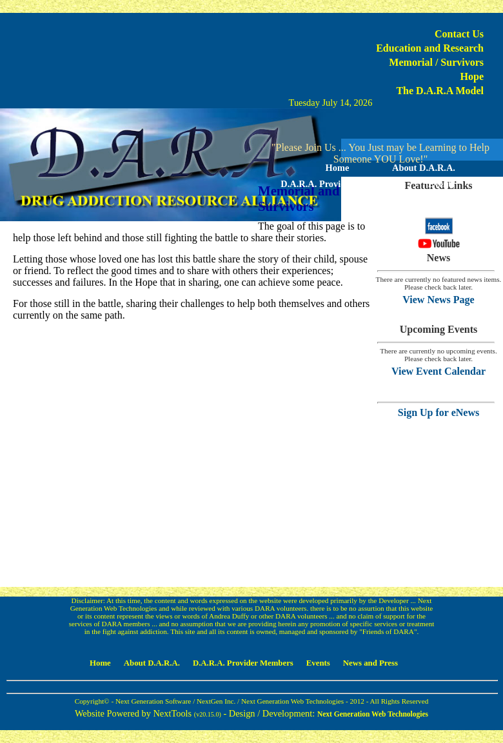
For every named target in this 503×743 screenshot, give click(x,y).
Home (338, 168)
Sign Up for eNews (438, 412)
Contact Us (459, 33)
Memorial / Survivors (436, 62)
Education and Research (430, 48)
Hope (472, 76)
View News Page (438, 299)
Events (441, 184)
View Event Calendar (438, 371)
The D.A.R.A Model (440, 90)
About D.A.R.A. (423, 168)
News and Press (380, 200)
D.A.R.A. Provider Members (337, 184)
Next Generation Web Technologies (372, 714)
